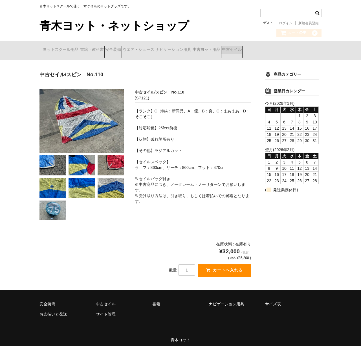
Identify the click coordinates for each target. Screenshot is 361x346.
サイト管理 (106, 310)
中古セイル (294, 50)
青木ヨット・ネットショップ (114, 25)
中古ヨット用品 (259, 50)
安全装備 (136, 50)
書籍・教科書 (104, 50)
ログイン (285, 23)
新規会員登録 (308, 23)
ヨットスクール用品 (63, 50)
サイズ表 (273, 300)
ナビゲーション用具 (216, 50)
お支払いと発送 (53, 310)
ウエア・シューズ (171, 50)
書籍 (156, 300)
